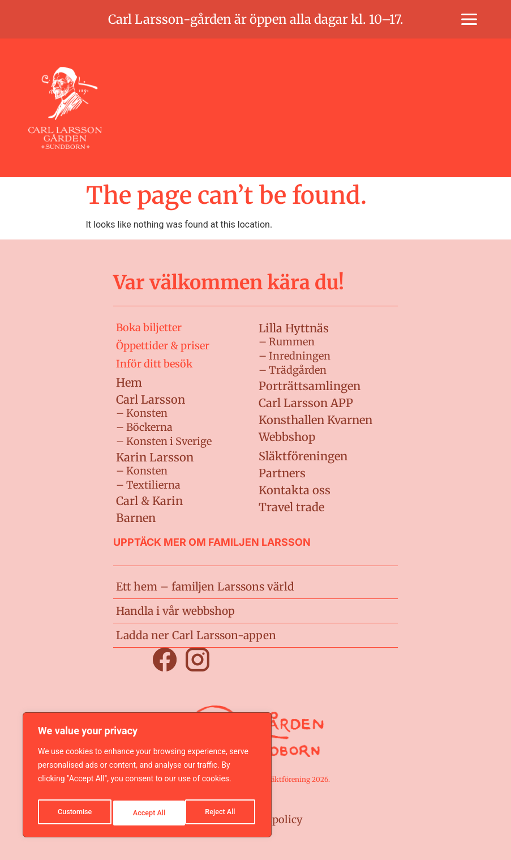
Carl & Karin (149, 501)
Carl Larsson (150, 399)
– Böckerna (144, 427)
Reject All (148, 813)
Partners (282, 473)
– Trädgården (293, 369)
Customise (74, 813)
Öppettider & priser (162, 345)
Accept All (221, 813)
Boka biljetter (149, 327)
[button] (469, 19)
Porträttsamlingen (309, 386)
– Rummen (287, 341)
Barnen (136, 518)
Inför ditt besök (154, 363)
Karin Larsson (155, 457)
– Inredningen (294, 355)
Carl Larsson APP (306, 403)
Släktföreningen (303, 456)
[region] (147, 777)
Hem (129, 382)
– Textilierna (148, 484)
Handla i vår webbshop (172, 610)
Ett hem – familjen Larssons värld (200, 586)
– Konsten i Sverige (164, 441)
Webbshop (287, 437)
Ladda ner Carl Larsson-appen (190, 634)
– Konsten (142, 413)
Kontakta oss (294, 490)
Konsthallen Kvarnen (315, 420)
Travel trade (291, 507)
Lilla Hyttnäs (294, 328)
